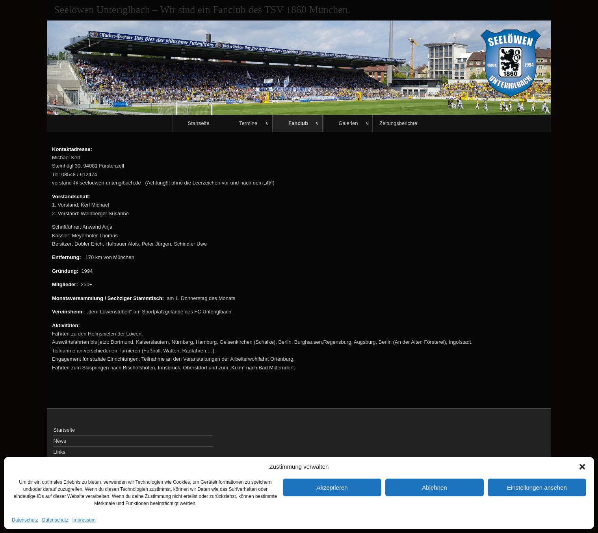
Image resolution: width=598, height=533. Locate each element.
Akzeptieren (331, 487)
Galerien (348, 123)
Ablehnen (434, 487)
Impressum (83, 520)
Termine (248, 123)
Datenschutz (25, 520)
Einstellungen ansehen (537, 487)
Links (59, 452)
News (59, 441)
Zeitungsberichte (398, 123)
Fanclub (298, 123)
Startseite (199, 123)
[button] (582, 467)
